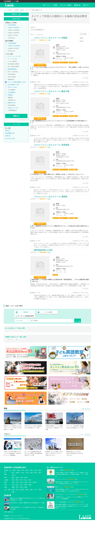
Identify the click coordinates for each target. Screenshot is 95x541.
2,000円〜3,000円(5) (13, 27)
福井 (30, 501)
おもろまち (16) (10, 138)
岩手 (22, 491)
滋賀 (25, 503)
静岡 (17, 498)
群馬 (35, 493)
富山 (25, 501)
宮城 (31, 491)
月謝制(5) (10, 95)
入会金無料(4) (11, 92)
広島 (13, 505)
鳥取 (25, 505)
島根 (30, 505)
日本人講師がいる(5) (13, 84)
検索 (55, 5)
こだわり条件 (19, 339)
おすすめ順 (83, 34)
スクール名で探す (48, 335)
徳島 (25, 508)
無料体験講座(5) (12, 69)
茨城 (31, 493)
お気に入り (42, 66)
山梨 (13, 496)
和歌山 (35, 503)
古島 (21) (8, 135)
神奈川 (18, 493)
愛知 (13, 498)
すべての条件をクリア (22, 120)
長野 (17, 501)
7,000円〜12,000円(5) (14, 45)
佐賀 (31, 510)
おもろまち (9, 359)
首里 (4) (7, 130)
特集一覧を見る (86, 429)
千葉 (27, 493)
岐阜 (25, 498)
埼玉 (22, 493)
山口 (21, 505)
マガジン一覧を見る (84, 455)
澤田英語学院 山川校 (45, 269)
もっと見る (84, 79)
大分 (35, 510)
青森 (18, 491)
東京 (13, 493)
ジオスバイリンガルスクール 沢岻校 (52, 39)
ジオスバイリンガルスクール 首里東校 (53, 155)
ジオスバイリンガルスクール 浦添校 (52, 211)
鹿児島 (22, 510)
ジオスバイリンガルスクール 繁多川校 (53, 97)
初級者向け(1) (11, 102)
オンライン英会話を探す (70, 335)
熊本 (17, 510)
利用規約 (6, 536)
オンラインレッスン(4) (14, 56)
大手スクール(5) (12, 87)
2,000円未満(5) (12, 25)
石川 (21, 501)
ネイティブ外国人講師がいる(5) (16, 82)
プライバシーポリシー (17, 536)
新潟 (13, 501)
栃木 (39, 493)
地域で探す (26, 335)
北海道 (13, 491)
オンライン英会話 (65, 5)
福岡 (13, 510)
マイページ (46, 5)
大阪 (13, 503)
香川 (17, 508)
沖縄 (13, 513)
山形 (35, 491)
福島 (39, 491)
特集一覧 (77, 5)
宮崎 (39, 510)
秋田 (27, 491)
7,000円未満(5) (12, 43)
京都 (21, 503)
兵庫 (17, 503)
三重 (21, 498)
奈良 (30, 503)
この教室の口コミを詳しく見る (78, 83)
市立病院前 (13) (10, 133)
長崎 (27, 510)
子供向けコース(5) (13, 108)
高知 (21, 508)
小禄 (18, 359)
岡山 (17, 505)
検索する (16, 116)
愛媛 (13, 508)
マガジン (87, 5)
